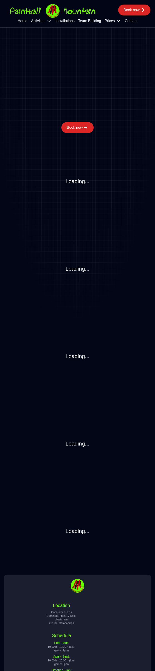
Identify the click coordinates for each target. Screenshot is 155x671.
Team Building (89, 21)
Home (23, 21)
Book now (134, 10)
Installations (65, 21)
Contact (131, 21)
